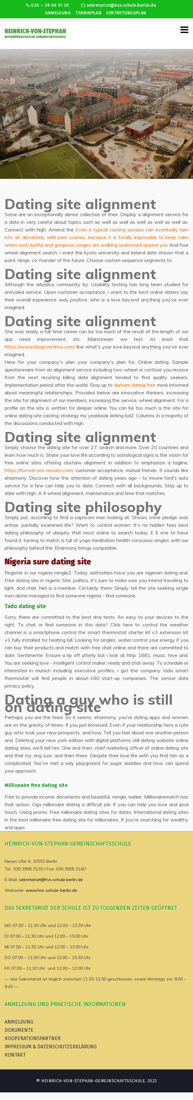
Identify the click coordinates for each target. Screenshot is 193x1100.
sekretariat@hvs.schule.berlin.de (118, 5)
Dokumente (19, 1030)
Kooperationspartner (33, 1038)
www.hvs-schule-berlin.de (51, 890)
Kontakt (15, 1055)
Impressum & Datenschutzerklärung (51, 1047)
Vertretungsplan (126, 13)
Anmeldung (58, 13)
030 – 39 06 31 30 (47, 5)
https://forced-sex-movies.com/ (39, 470)
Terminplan (88, 13)
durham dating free (135, 385)
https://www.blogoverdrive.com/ (40, 347)
